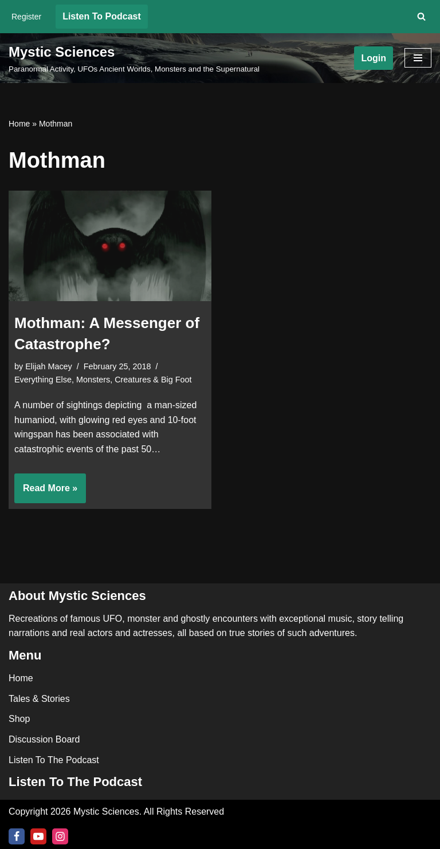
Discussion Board (44, 739)
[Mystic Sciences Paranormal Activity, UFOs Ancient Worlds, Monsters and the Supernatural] (134, 58)
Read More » (45, 491)
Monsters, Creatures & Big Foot (134, 379)
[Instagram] (60, 836)
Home (19, 123)
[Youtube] (38, 836)
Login (373, 58)
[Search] (421, 16)
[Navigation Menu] (417, 58)
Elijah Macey (48, 366)
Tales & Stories (39, 699)
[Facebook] (17, 836)
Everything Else (43, 379)
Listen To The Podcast (54, 760)
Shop (19, 719)
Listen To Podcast (101, 16)
